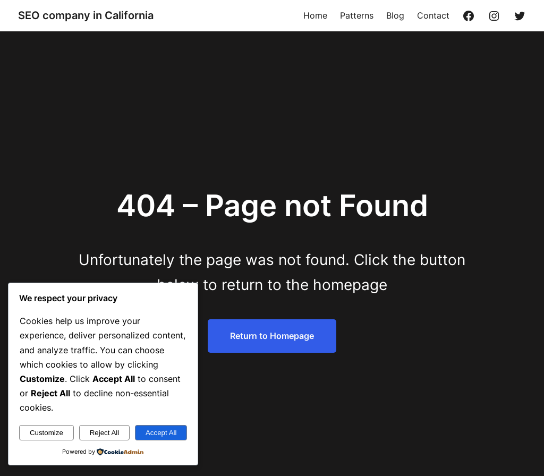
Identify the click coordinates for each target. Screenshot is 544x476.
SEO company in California (86, 15)
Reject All (105, 433)
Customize (46, 433)
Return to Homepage (272, 335)
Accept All (161, 433)
